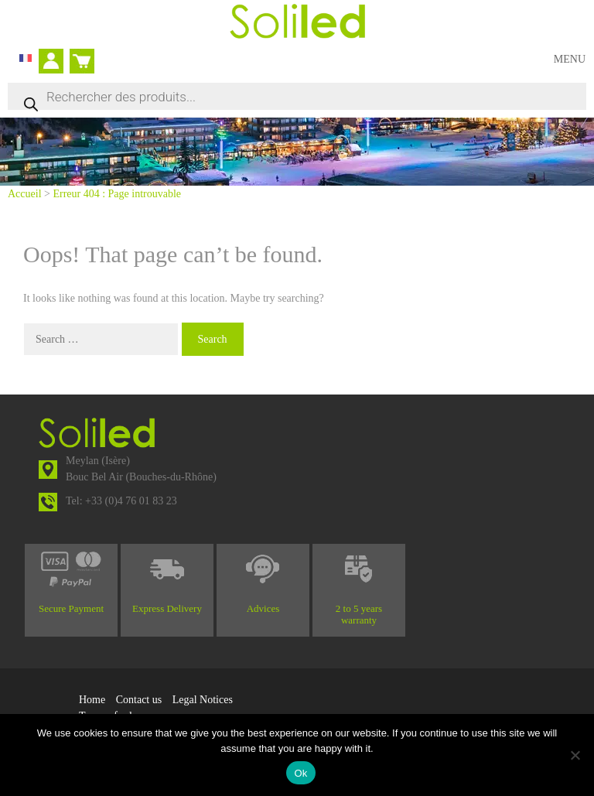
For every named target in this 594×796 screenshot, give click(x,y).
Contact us (139, 699)
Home (92, 699)
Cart (79, 54)
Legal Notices (202, 699)
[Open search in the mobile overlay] (297, 96)
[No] (574, 755)
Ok (300, 773)
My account (56, 63)
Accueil (25, 194)
